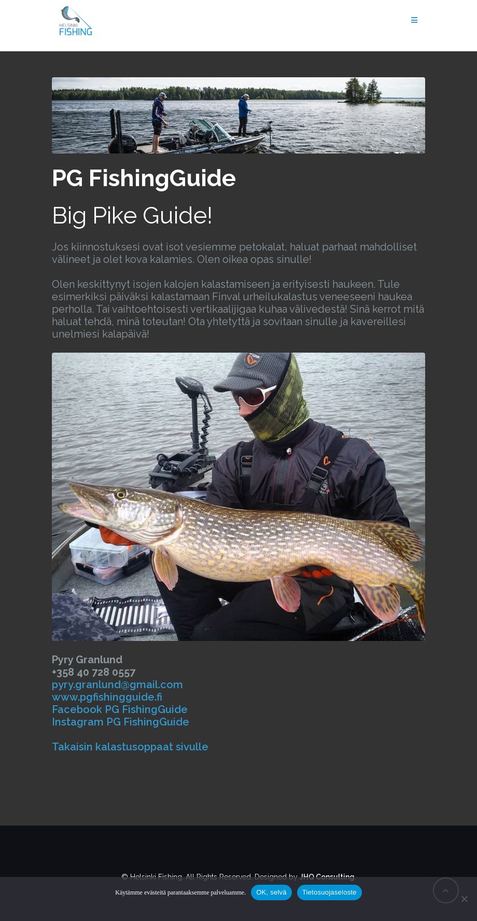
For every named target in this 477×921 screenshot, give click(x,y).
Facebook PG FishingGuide (120, 709)
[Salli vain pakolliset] (464, 899)
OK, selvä (271, 892)
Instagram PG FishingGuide (120, 722)
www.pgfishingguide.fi (107, 697)
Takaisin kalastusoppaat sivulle (130, 747)
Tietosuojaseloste (329, 892)
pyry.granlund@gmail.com (117, 684)
